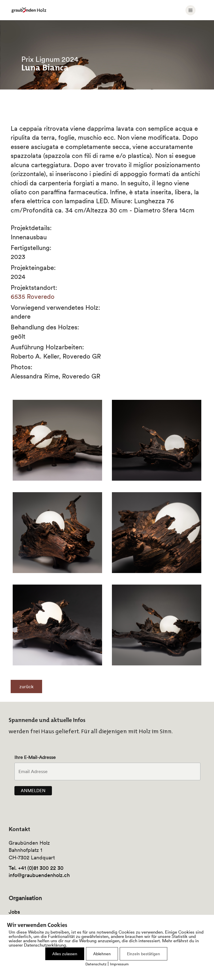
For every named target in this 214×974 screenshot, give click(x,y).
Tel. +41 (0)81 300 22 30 (36, 868)
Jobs (14, 911)
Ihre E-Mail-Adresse (35, 757)
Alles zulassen (64, 953)
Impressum (119, 964)
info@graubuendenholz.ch (39, 875)
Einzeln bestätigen (143, 953)
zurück (26, 686)
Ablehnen (102, 953)
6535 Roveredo (33, 296)
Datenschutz (95, 964)
